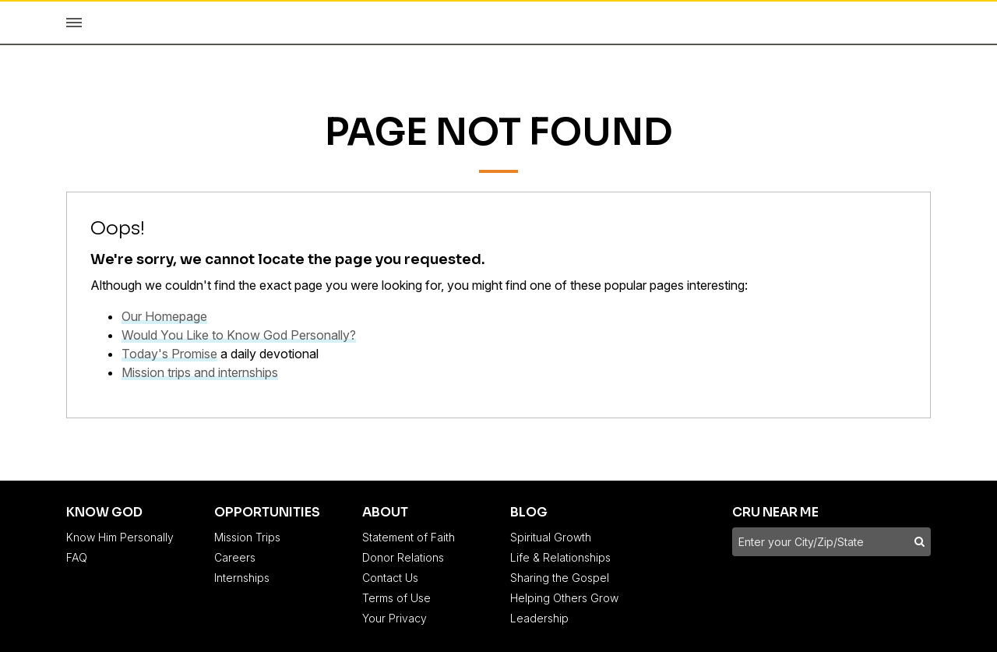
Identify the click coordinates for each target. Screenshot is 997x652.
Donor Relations (403, 557)
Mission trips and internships (200, 372)
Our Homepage (164, 316)
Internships (242, 577)
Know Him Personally (120, 537)
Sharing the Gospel (559, 577)
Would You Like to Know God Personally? (239, 335)
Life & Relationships (560, 557)
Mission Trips (247, 537)
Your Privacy (394, 618)
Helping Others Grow (564, 597)
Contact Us (390, 577)
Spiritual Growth (550, 537)
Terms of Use (396, 597)
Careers (234, 557)
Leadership (539, 618)
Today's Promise (169, 353)
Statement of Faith (408, 537)
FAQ (76, 557)
